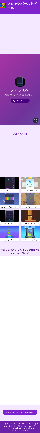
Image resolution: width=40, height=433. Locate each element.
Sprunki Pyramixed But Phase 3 (23, 428)
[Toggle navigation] (1, 10)
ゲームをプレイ (20, 100)
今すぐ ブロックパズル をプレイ (20, 412)
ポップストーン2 (8, 424)
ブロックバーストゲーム (22, 5)
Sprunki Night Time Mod (22, 424)
